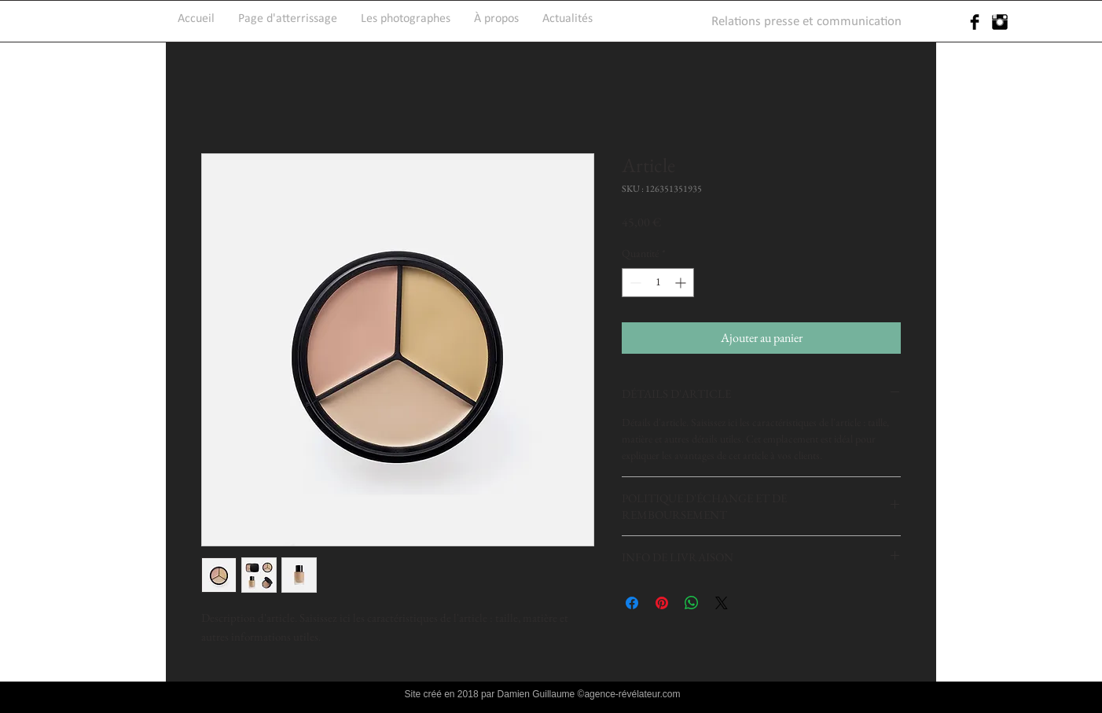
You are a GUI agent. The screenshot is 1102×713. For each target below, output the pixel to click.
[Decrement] (634, 282)
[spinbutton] (658, 282)
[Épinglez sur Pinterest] (661, 603)
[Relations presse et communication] (806, 22)
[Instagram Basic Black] (1000, 22)
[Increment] (682, 282)
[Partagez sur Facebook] (632, 603)
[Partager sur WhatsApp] (691, 603)
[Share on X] (721, 603)
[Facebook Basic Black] (975, 22)
